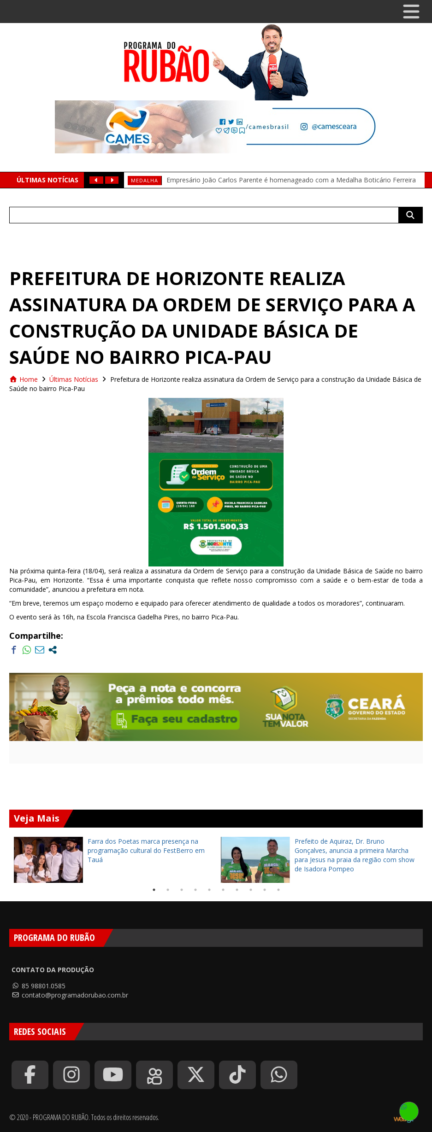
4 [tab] (195, 889)
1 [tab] (154, 889)
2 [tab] (167, 889)
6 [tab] (223, 889)
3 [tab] (181, 889)
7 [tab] (237, 889)
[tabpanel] (113, 860)
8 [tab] (250, 889)
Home (23, 379)
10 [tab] (278, 889)
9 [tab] (264, 889)
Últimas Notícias (73, 379)
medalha (144, 180)
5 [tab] (209, 889)
